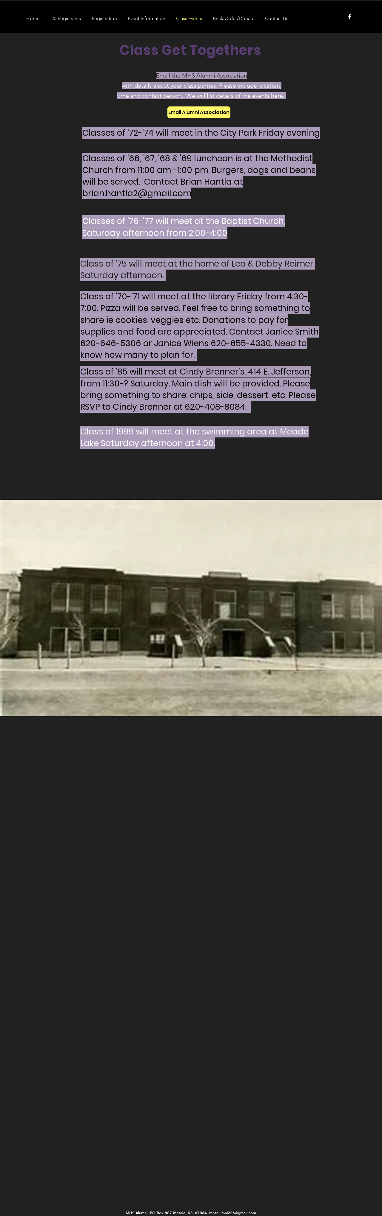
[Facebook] (349, 16)
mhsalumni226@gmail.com (232, 1212)
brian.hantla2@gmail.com (136, 193)
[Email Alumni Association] (198, 112)
